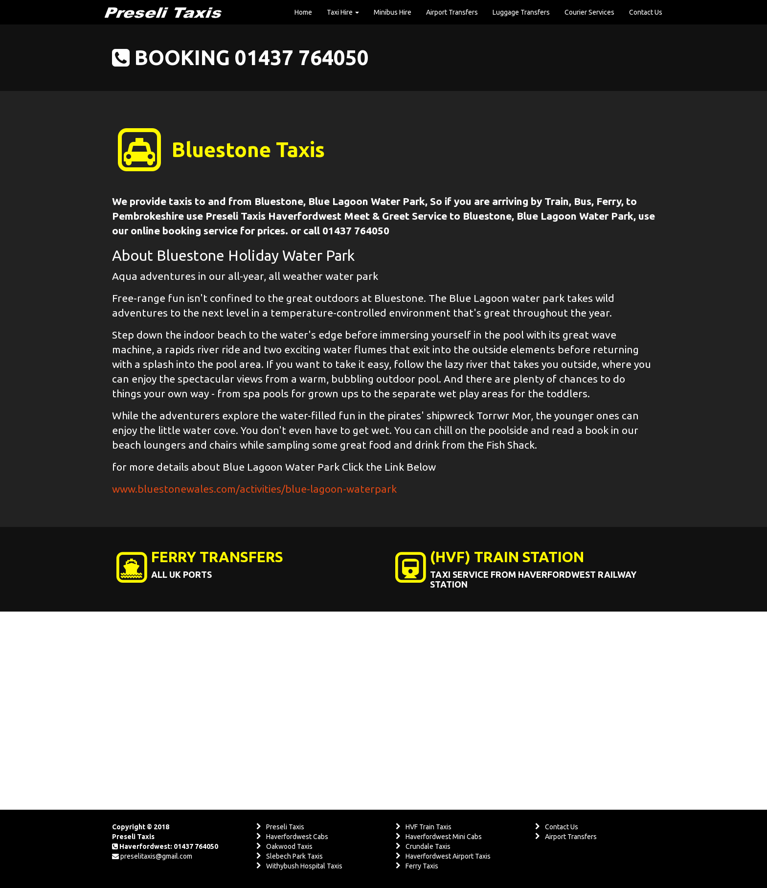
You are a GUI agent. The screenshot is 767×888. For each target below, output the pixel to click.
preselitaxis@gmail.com (156, 856)
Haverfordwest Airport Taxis (448, 856)
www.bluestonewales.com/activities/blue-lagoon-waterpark (254, 489)
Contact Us (645, 12)
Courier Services (589, 12)
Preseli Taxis (285, 827)
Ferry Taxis (422, 866)
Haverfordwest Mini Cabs (444, 837)
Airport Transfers (452, 12)
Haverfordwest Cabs (297, 837)
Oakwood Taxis (289, 846)
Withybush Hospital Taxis (304, 866)
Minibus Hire (392, 12)
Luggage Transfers (521, 12)
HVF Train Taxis (428, 827)
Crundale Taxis (428, 846)
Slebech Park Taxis (294, 856)
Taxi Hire (343, 12)
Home (303, 12)
